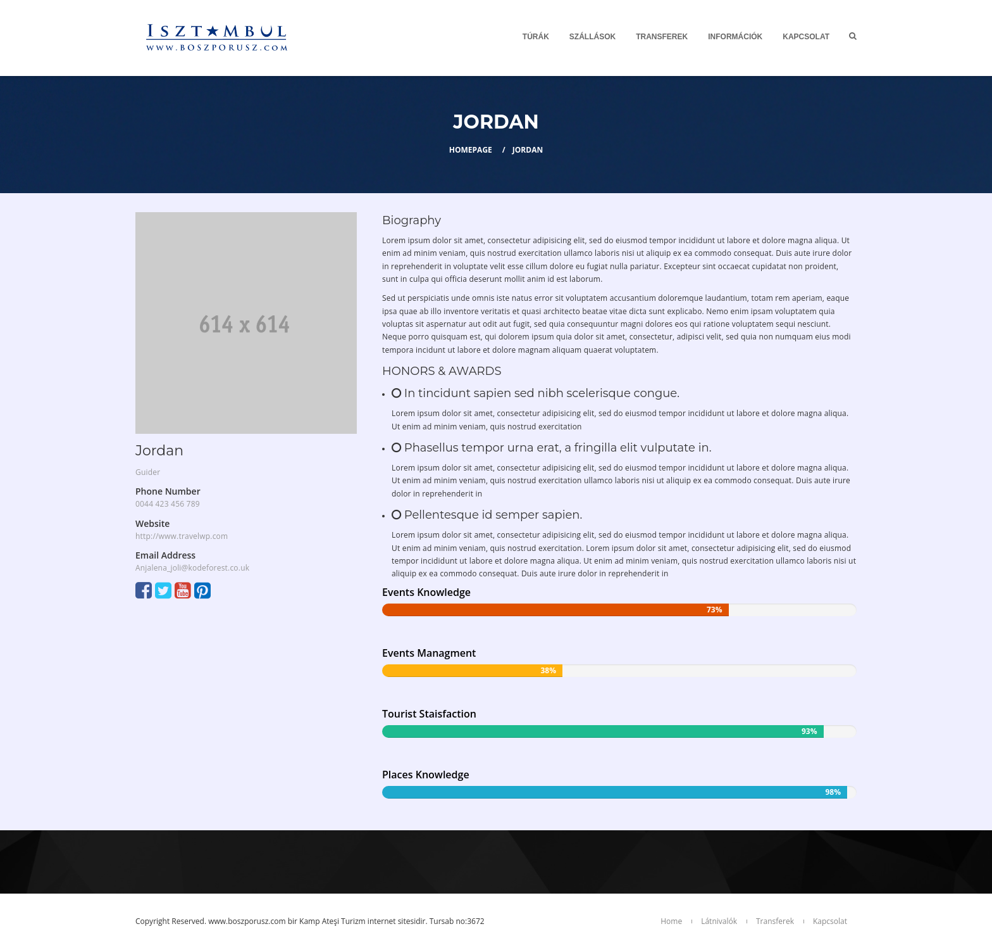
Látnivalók (719, 921)
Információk (735, 36)
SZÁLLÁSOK (592, 36)
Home (671, 921)
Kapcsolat (806, 36)
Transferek (662, 36)
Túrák (536, 36)
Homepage (470, 149)
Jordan (527, 149)
